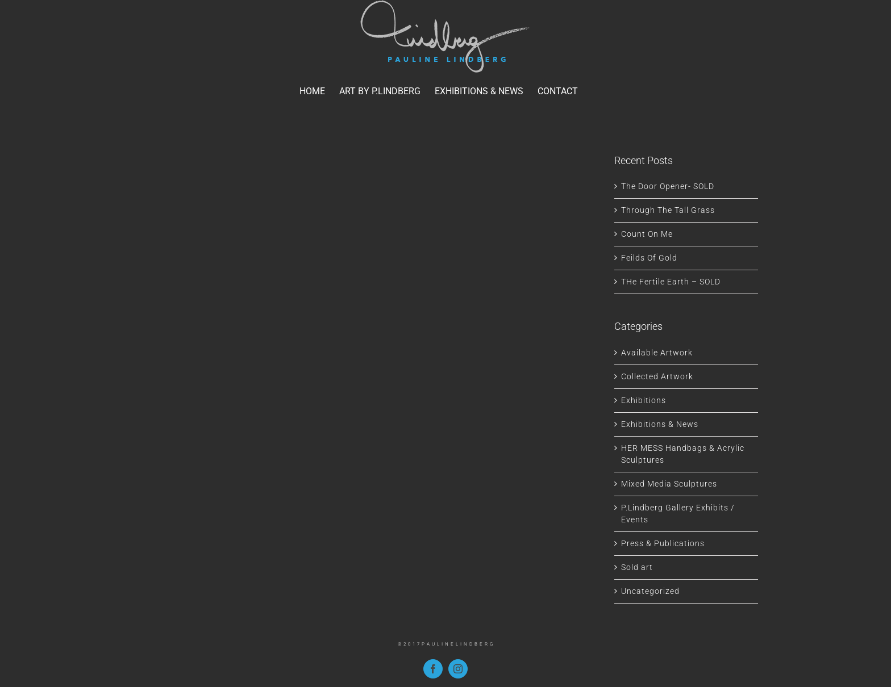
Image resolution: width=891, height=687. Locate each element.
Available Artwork (657, 352)
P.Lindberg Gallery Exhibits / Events (678, 513)
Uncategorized (650, 591)
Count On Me (647, 233)
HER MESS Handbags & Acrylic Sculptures (682, 453)
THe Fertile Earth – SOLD (671, 281)
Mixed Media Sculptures (669, 483)
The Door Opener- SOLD (667, 186)
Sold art (637, 567)
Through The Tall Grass (668, 210)
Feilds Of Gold (649, 257)
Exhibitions (643, 400)
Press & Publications (663, 543)
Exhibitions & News (659, 424)
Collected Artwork (657, 376)
